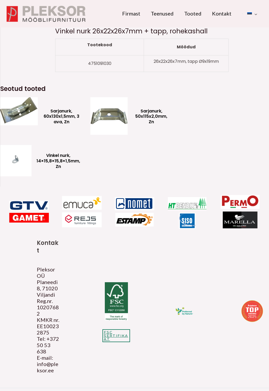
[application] (254, 13)
